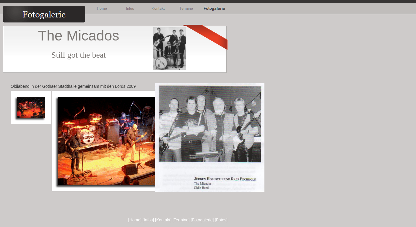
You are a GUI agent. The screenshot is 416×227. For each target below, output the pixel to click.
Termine (181, 220)
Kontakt (163, 220)
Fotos (221, 220)
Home (134, 220)
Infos (148, 220)
